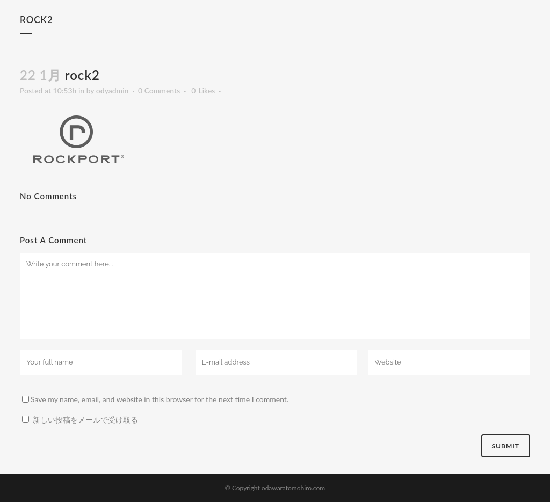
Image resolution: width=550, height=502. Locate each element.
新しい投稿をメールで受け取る (85, 419)
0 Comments (159, 90)
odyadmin (112, 90)
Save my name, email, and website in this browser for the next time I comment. (159, 399)
